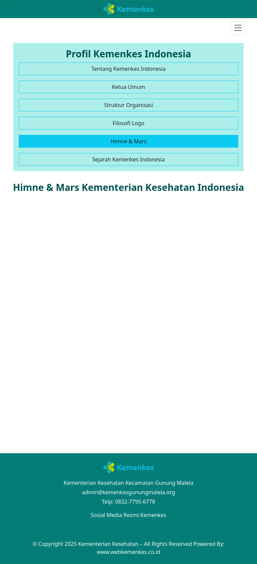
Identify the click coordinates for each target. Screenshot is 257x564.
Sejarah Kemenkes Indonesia (128, 159)
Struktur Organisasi (128, 105)
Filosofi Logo (129, 123)
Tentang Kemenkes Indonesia (128, 68)
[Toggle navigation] (238, 28)
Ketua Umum (128, 87)
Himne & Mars (128, 141)
